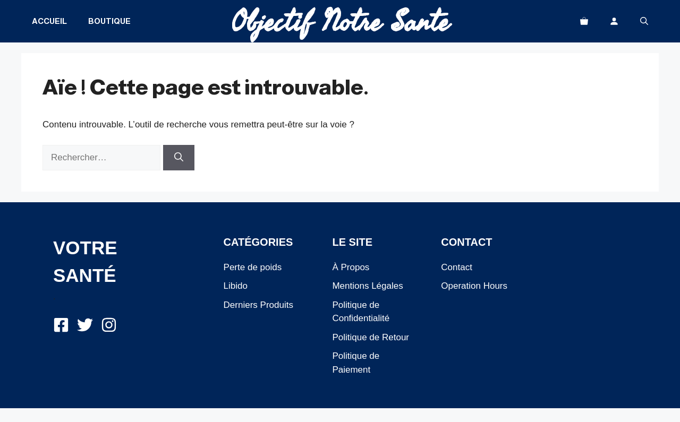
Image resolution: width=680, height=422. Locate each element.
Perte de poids (253, 267)
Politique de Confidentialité (360, 312)
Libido (236, 286)
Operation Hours (474, 286)
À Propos (350, 267)
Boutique (109, 20)
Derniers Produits (258, 305)
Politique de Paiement (355, 363)
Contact (456, 267)
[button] (644, 21)
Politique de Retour (370, 337)
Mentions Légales (367, 286)
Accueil (49, 20)
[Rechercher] (178, 157)
